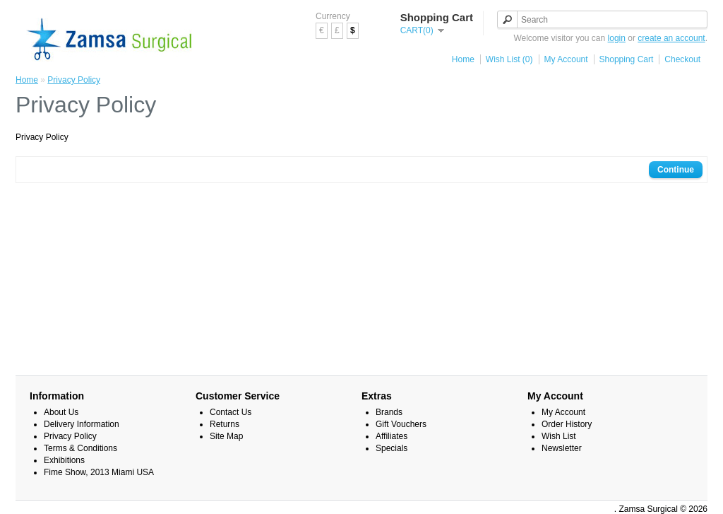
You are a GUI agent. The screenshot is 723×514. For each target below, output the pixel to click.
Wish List (559, 436)
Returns (224, 424)
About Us (61, 412)
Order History (567, 424)
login (617, 38)
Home (463, 59)
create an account (671, 38)
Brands (389, 412)
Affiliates (391, 436)
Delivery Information (81, 424)
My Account (566, 59)
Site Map (226, 436)
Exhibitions (64, 460)
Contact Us (230, 412)
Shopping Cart (626, 59)
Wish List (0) (509, 59)
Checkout (682, 59)
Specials (391, 448)
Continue (675, 170)
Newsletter (562, 448)
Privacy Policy (73, 80)
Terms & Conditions (80, 448)
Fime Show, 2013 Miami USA (99, 472)
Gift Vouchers (401, 424)
